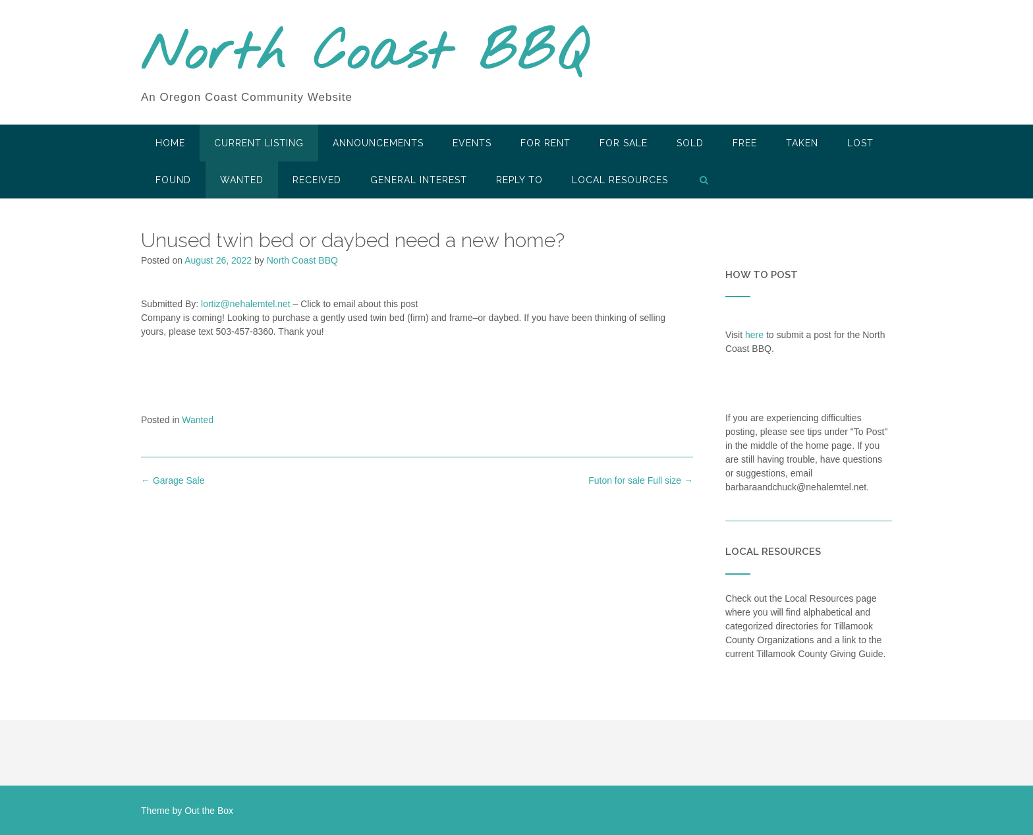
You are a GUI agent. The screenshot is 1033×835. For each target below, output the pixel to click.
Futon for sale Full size (640, 480)
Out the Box (208, 810)
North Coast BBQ (364, 54)
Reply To (519, 180)
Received (317, 180)
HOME (170, 143)
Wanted (242, 180)
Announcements (378, 143)
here (754, 335)
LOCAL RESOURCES (620, 180)
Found (173, 180)
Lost (860, 143)
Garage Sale (173, 480)
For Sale (624, 143)
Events (472, 143)
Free (745, 143)
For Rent (545, 143)
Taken (802, 143)
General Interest (418, 180)
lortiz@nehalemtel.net (246, 304)
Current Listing (259, 143)
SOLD (690, 143)
